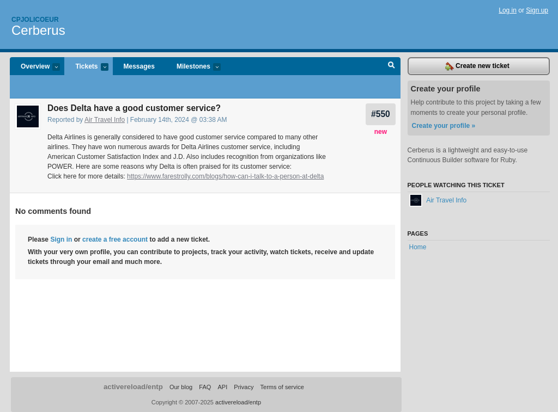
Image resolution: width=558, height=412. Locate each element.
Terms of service (282, 387)
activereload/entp (133, 387)
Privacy (243, 387)
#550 (380, 114)
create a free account (115, 239)
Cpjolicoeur (35, 19)
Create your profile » (444, 126)
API (222, 387)
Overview (35, 67)
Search (392, 66)
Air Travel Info (104, 120)
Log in (508, 10)
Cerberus (38, 30)
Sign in (61, 239)
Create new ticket (477, 66)
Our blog (180, 387)
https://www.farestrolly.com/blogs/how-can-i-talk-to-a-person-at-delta (225, 176)
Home (418, 247)
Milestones (193, 67)
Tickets (86, 67)
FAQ (205, 387)
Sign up (537, 10)
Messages (139, 66)
